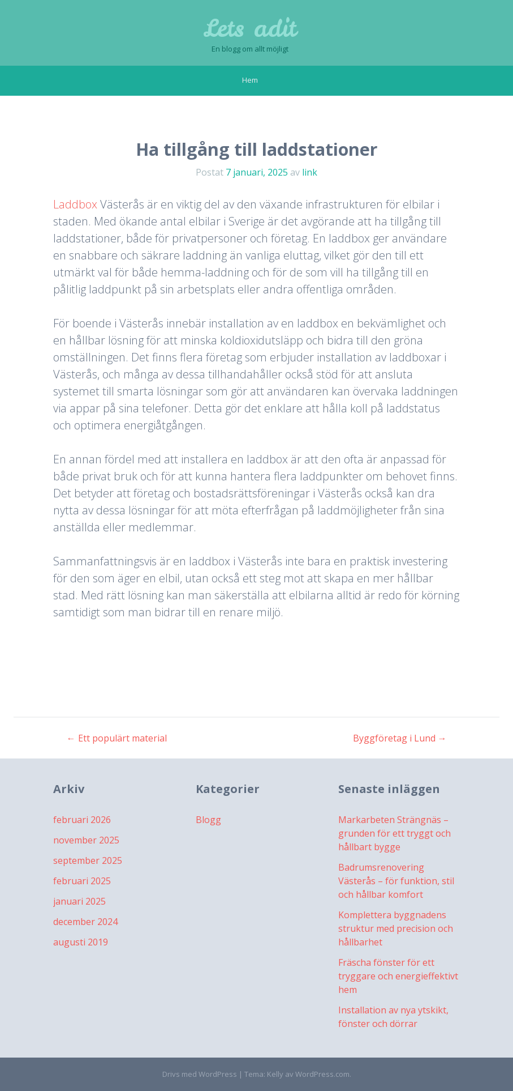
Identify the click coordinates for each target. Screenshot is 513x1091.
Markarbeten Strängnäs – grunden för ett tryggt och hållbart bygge (394, 833)
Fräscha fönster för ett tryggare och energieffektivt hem (398, 976)
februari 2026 (82, 819)
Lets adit (249, 28)
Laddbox (75, 204)
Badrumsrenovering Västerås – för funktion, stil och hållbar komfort (396, 881)
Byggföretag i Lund (400, 738)
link (309, 172)
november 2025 (86, 840)
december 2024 (85, 921)
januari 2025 (79, 901)
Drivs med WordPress (199, 1074)
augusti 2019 (80, 942)
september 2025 (87, 860)
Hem (250, 80)
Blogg (208, 819)
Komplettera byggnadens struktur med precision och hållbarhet (395, 928)
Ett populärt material (117, 738)
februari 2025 (82, 881)
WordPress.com (322, 1074)
